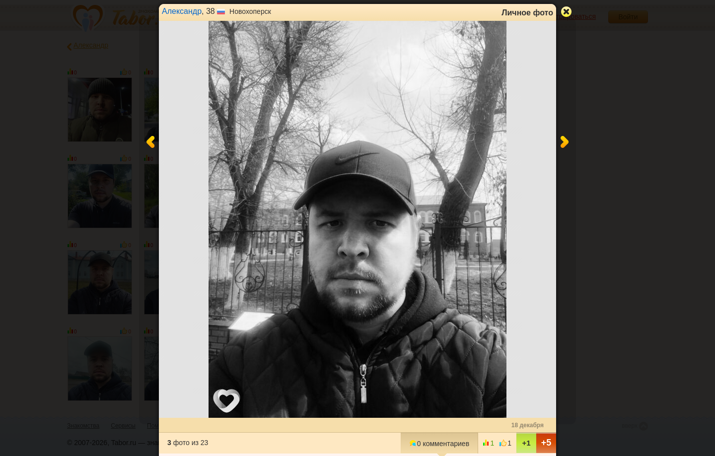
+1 (526, 443)
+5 (546, 443)
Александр (182, 11)
